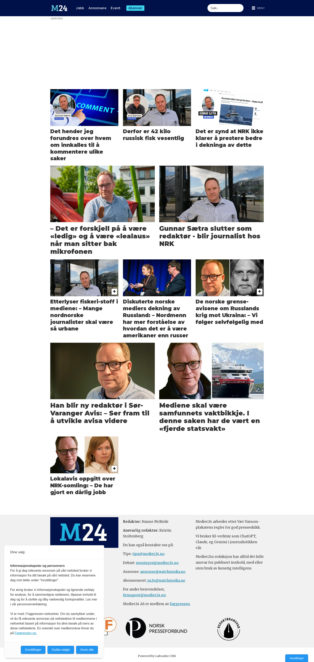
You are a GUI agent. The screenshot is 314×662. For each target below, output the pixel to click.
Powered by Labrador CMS (157, 656)
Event (116, 8)
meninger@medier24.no (157, 563)
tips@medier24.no (148, 554)
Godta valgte (61, 649)
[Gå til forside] (59, 8)
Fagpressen (180, 604)
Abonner (135, 8)
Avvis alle (87, 649)
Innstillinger (297, 658)
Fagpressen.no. (26, 633)
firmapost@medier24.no (144, 595)
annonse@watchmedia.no (162, 571)
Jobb (80, 8)
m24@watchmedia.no (166, 580)
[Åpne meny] (258, 8)
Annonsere (98, 8)
